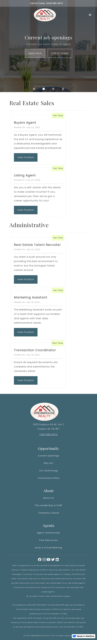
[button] (90, 15)
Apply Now (35, 53)
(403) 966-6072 (48, 434)
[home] (44, 14)
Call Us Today (60, 53)
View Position (25, 159)
